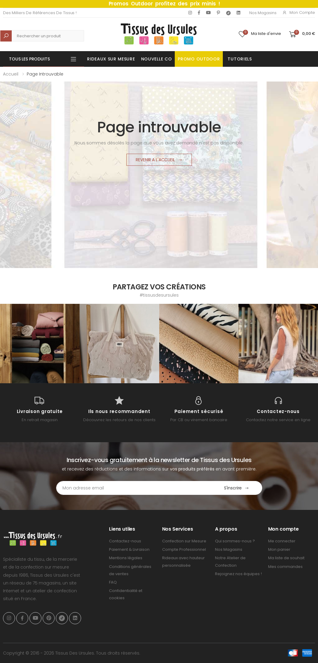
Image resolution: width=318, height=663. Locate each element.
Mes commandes (285, 566)
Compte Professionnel (184, 549)
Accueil (10, 74)
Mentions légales (125, 558)
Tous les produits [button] (29, 59)
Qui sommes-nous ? (235, 541)
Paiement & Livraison (129, 549)
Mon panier (279, 549)
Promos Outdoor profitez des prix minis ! (164, 3)
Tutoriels (240, 59)
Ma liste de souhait (286, 558)
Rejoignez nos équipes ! (238, 574)
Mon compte (298, 12)
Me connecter (281, 541)
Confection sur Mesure (184, 541)
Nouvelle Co (156, 59)
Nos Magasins (262, 13)
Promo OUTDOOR (199, 59)
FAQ (113, 582)
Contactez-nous (125, 541)
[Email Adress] (133, 488)
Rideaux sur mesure (111, 59)
